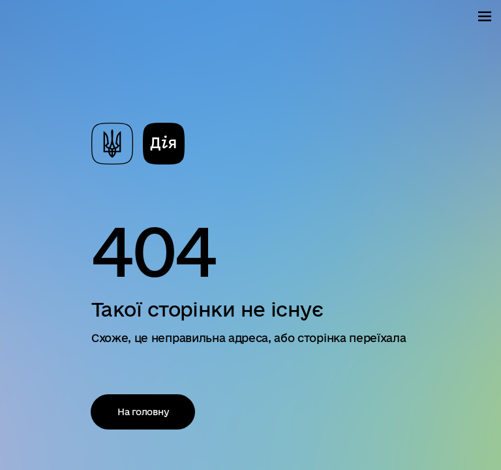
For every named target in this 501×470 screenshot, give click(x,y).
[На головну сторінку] (138, 142)
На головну (149, 411)
